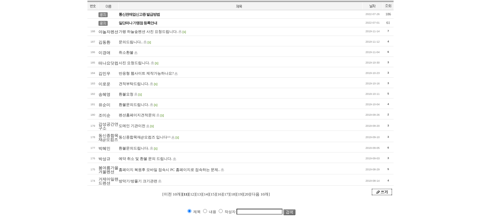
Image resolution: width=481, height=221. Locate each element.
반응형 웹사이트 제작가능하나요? (146, 73)
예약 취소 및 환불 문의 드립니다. (145, 159)
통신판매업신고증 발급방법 (139, 14)
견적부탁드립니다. (134, 84)
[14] (205, 194)
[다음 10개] (260, 194)
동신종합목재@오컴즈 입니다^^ (145, 137)
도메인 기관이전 (132, 126)
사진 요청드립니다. (134, 63)
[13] (198, 194)
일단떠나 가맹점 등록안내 (138, 23)
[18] (233, 194)
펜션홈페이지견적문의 (137, 115)
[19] (240, 194)
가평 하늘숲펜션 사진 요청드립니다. (148, 31)
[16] (219, 194)
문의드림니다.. (131, 42)
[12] (192, 194)
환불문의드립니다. (134, 105)
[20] (246, 194)
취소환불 (126, 52)
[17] (226, 194)
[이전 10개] (172, 194)
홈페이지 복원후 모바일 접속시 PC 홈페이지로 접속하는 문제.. (169, 170)
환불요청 (126, 94)
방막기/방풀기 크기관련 (138, 181)
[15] (212, 194)
